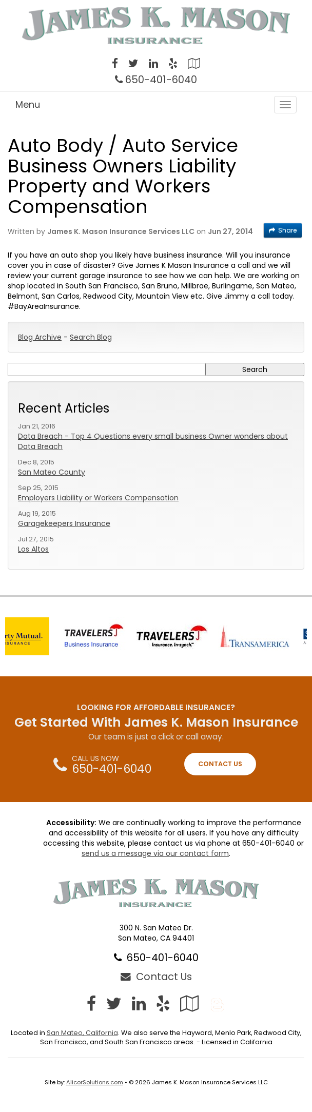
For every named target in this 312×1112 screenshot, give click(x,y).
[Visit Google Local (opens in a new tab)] (194, 65)
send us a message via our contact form (155, 853)
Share (283, 230)
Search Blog (91, 337)
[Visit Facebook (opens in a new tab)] (115, 65)
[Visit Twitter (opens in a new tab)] (133, 65)
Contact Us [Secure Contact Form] (156, 976)
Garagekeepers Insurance (64, 523)
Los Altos (33, 549)
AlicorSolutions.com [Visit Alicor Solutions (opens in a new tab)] (94, 1082)
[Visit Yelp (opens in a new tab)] (173, 65)
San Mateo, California (82, 1032)
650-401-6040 (161, 79)
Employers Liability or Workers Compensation (98, 498)
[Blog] (217, 1003)
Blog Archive (40, 337)
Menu (27, 104)
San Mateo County (51, 472)
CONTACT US (220, 763)
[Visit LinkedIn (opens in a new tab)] (153, 65)
